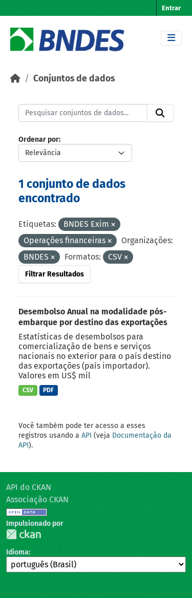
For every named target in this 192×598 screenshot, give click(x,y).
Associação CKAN (37, 499)
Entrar (171, 8)
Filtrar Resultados (54, 274)
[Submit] (160, 113)
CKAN (23, 534)
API (86, 435)
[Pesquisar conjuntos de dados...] (82, 113)
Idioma (17, 552)
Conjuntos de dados (74, 78)
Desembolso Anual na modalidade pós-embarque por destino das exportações (92, 317)
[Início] (15, 78)
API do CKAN (28, 487)
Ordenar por (38, 139)
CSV (28, 390)
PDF (48, 390)
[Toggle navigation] (171, 38)
